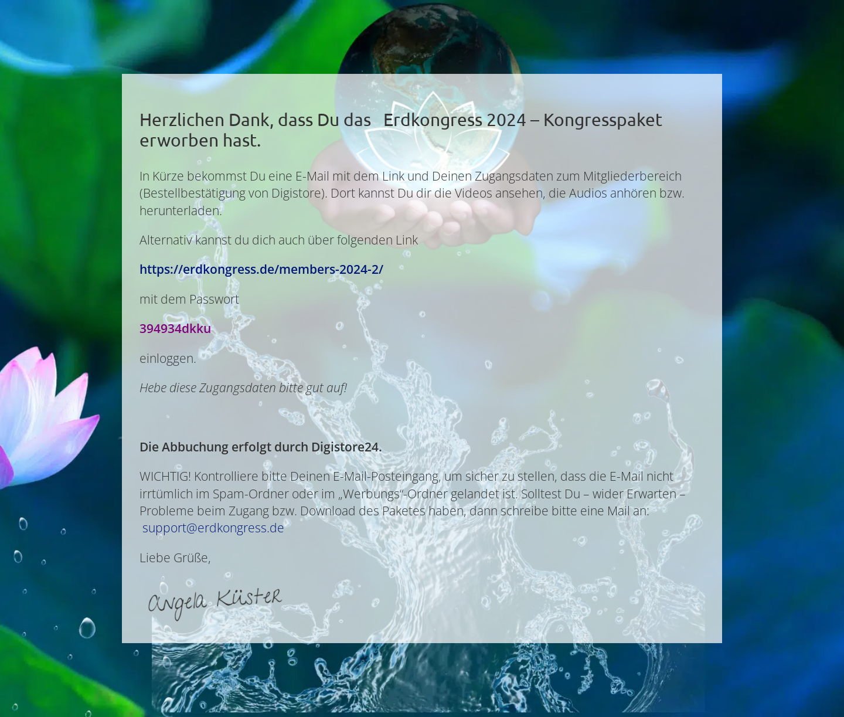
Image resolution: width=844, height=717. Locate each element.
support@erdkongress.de (213, 527)
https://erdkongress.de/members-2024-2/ (261, 269)
